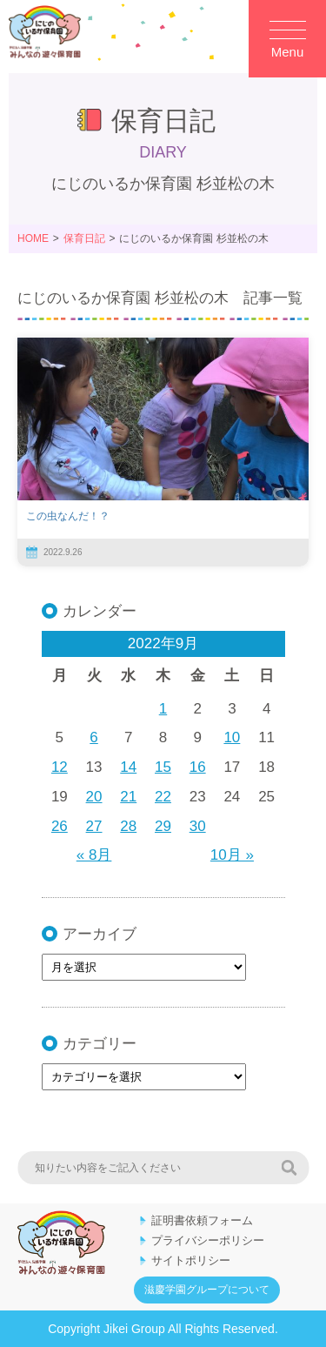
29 (163, 826)
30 (198, 826)
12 (59, 767)
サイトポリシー (190, 1260)
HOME (33, 238)
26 (59, 826)
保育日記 (84, 238)
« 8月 (94, 855)
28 (128, 826)
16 (198, 767)
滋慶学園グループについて (206, 1289)
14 (128, 767)
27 (94, 826)
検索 (288, 1168)
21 (128, 796)
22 (163, 796)
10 (231, 737)
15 (163, 767)
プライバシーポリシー (207, 1240)
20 (94, 796)
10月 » (232, 855)
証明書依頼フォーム (202, 1220)
